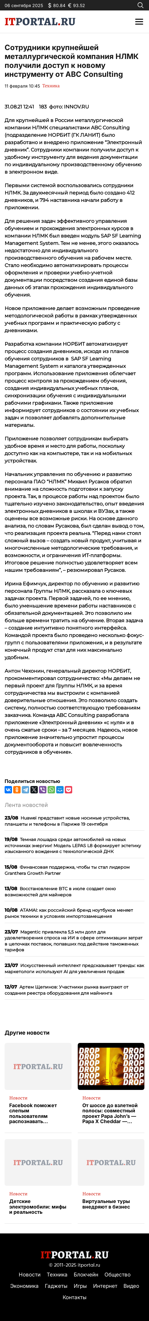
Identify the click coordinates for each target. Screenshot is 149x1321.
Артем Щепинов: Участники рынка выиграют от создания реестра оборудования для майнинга (66, 990)
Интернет (105, 1286)
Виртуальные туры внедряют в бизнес (106, 1204)
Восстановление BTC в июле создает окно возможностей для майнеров (60, 892)
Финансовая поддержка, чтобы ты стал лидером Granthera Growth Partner (67, 870)
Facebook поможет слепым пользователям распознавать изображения (33, 1113)
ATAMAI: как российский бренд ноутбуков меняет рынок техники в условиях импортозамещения (69, 913)
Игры (80, 1286)
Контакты (75, 1297)
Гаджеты (56, 1286)
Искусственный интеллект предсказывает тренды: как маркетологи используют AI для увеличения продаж (74, 968)
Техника (51, 85)
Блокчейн (86, 1275)
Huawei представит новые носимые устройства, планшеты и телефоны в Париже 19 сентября (67, 821)
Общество (117, 1275)
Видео (131, 1286)
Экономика (24, 1286)
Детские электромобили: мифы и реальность (37, 1207)
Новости (18, 1098)
